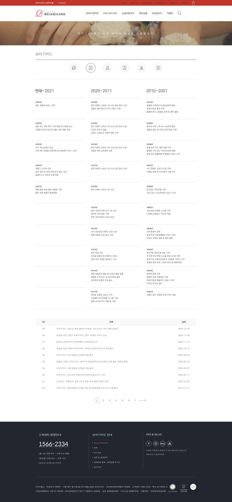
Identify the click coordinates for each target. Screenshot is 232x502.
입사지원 (97, 467)
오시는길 (97, 452)
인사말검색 (160, 2)
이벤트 (170, 13)
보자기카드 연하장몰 (44, 2)
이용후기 (173, 2)
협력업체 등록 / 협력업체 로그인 (107, 462)
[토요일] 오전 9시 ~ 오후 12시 (52, 458)
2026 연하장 (92, 13)
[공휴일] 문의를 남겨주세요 (50, 463)
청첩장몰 (62, 2)
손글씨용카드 (128, 13)
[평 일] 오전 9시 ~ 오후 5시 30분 (54, 453)
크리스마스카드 (110, 13)
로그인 (124, 2)
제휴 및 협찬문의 (100, 457)
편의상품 (143, 13)
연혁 (95, 448)
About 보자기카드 (101, 443)
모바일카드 (157, 13)
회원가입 (134, 2)
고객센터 (185, 2)
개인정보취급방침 (158, 491)
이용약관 (145, 491)
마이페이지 (147, 2)
